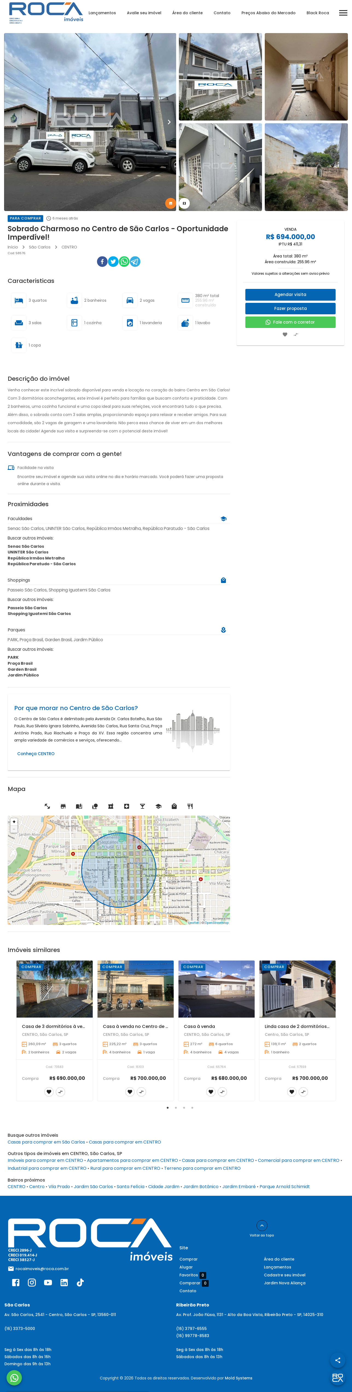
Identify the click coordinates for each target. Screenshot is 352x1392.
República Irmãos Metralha (36, 558)
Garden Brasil (22, 669)
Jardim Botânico (201, 1186)
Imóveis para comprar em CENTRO (45, 1160)
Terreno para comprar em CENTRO (202, 1168)
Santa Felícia (130, 1186)
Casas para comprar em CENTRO (125, 1142)
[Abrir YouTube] (48, 1284)
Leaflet (193, 923)
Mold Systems (238, 1378)
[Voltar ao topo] (262, 1225)
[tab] (170, 203)
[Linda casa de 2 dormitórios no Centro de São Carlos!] (297, 989)
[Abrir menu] (343, 13)
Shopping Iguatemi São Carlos (39, 613)
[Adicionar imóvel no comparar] (296, 334)
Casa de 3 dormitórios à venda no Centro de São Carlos (84, 1026)
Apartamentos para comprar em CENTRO (132, 1160)
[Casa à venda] (216, 989)
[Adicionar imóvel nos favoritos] (285, 334)
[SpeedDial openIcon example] (337, 1360)
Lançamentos (102, 13)
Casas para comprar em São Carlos (46, 1142)
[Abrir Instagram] (32, 1284)
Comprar (188, 1259)
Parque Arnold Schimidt (285, 1186)
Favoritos (192, 1275)
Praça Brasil (20, 663)
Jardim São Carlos (93, 1186)
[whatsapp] (124, 262)
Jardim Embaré (239, 1186)
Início (13, 247)
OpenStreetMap (217, 923)
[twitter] (113, 262)
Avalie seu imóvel (144, 13)
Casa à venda (199, 1026)
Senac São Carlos (26, 546)
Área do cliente (187, 13)
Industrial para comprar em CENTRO (47, 1168)
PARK (13, 657)
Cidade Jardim (163, 1186)
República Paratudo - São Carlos (42, 564)
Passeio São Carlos (27, 608)
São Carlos (40, 247)
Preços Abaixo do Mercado (269, 13)
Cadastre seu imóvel (285, 1275)
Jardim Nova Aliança (285, 1283)
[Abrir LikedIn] (64, 1284)
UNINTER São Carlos (28, 552)
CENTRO (69, 247)
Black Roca (318, 13)
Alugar (186, 1267)
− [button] (14, 829)
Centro (37, 1186)
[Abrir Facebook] (16, 1284)
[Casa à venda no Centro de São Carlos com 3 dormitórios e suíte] (135, 989)
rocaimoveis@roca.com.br (42, 1268)
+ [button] (14, 821)
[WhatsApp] (14, 1377)
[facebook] (102, 262)
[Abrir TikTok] (80, 1284)
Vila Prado (59, 1186)
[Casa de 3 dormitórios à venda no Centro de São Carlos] (54, 989)
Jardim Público (23, 675)
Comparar (194, 1283)
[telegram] (135, 262)
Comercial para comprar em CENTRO (298, 1160)
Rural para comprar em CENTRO (125, 1168)
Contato (222, 13)
